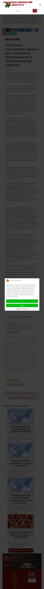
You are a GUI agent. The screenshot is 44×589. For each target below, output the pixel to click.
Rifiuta (22, 305)
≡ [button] (40, 4)
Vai (35, 11)
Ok (22, 301)
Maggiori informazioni (22, 309)
